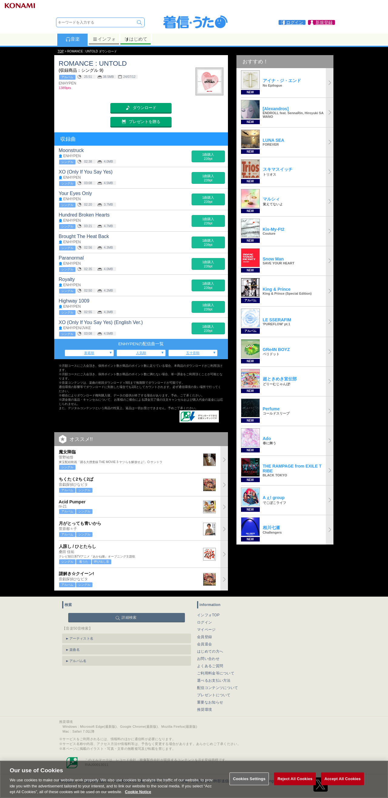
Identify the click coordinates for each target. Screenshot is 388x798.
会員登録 (204, 637)
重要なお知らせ (210, 702)
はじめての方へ (210, 651)
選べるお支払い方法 (214, 680)
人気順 (141, 353)
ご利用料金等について (215, 673)
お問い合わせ (208, 659)
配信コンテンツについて (217, 688)
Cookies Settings (249, 785)
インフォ (104, 39)
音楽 (72, 39)
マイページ (206, 629)
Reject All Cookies (294, 785)
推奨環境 (204, 709)
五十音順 (192, 353)
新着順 (89, 353)
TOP (61, 51)
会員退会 (204, 644)
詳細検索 (129, 617)
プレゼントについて (214, 695)
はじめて (135, 39)
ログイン (204, 622)
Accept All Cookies (342, 785)
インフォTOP (208, 615)
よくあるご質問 (210, 666)
